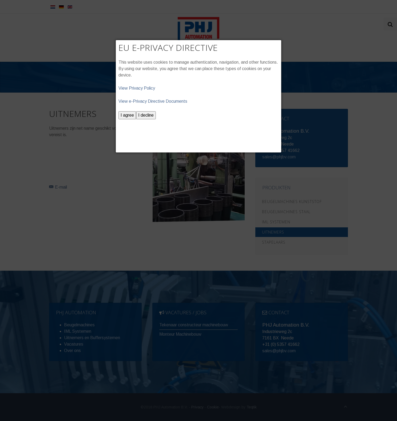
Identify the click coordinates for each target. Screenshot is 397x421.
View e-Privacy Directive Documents (152, 101)
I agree (127, 115)
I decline (146, 115)
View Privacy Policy (136, 88)
